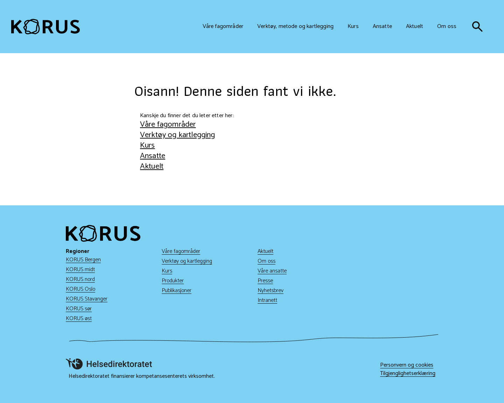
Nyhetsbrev (271, 290)
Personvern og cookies (406, 365)
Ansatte (152, 155)
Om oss (266, 261)
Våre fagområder (168, 124)
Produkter (173, 280)
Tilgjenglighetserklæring (407, 373)
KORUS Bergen (83, 259)
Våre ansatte (272, 271)
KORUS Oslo (80, 289)
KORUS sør (79, 308)
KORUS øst (79, 318)
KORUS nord (80, 279)
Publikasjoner (176, 290)
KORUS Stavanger (86, 299)
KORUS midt (80, 269)
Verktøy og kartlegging (177, 134)
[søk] (477, 27)
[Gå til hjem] (45, 27)
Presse (265, 280)
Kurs (147, 145)
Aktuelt (151, 166)
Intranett (267, 300)
